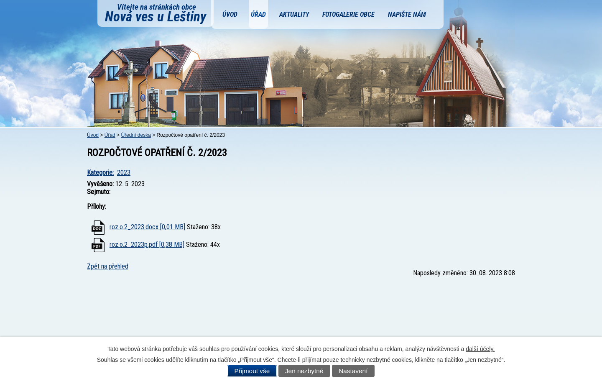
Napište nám (407, 14)
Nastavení (353, 370)
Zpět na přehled (107, 266)
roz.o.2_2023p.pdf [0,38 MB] (147, 244)
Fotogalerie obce (348, 14)
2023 (123, 173)
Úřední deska (135, 135)
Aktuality (294, 14)
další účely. (480, 349)
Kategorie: (100, 173)
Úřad (258, 14)
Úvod (229, 14)
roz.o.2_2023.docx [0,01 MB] (147, 227)
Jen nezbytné (304, 370)
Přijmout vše (252, 370)
